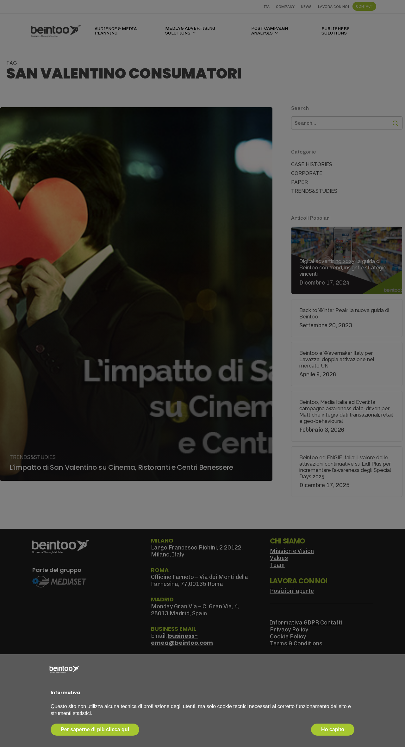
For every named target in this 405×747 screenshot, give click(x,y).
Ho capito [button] (332, 729)
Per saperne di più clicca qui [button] (95, 729)
